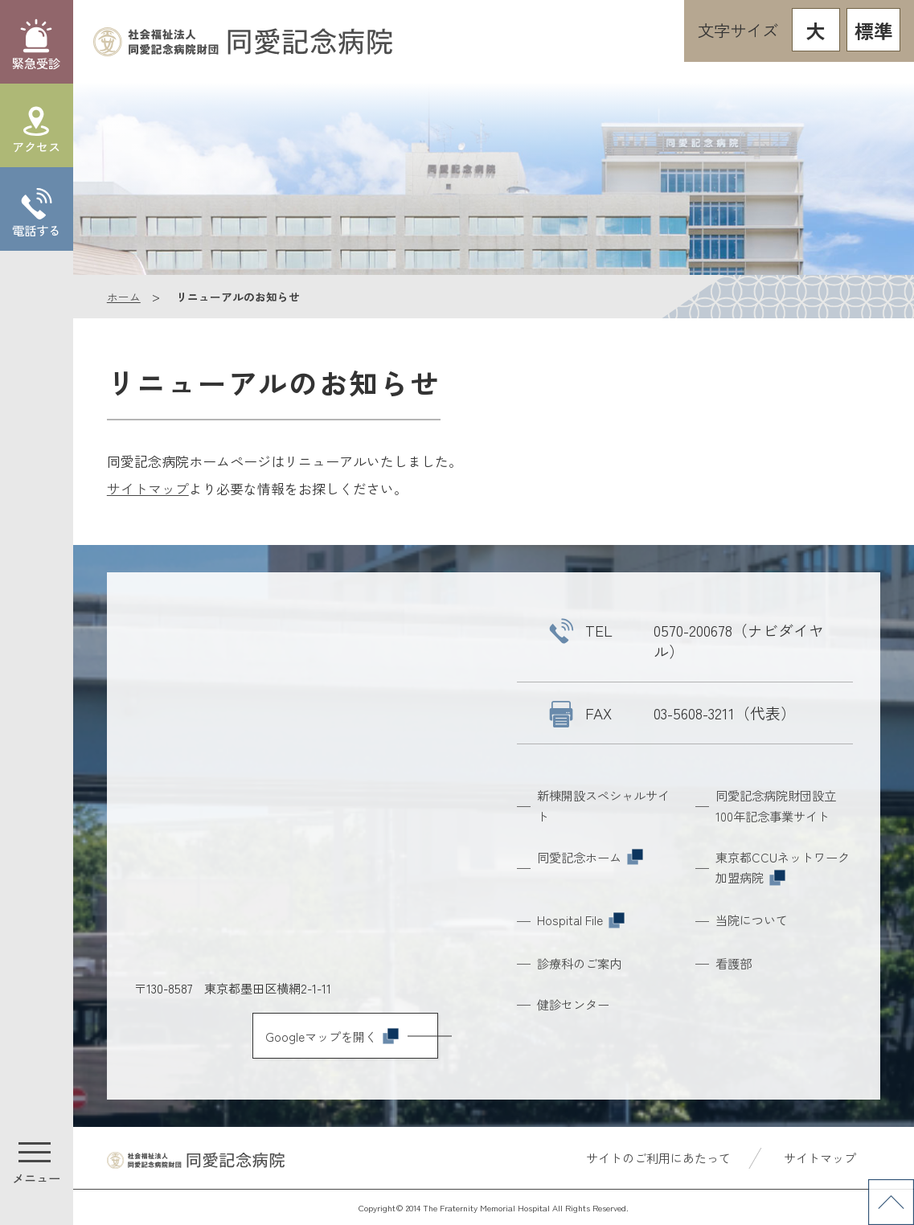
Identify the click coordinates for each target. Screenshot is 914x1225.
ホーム (124, 297)
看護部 (733, 963)
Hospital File (581, 919)
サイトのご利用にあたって (657, 1157)
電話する (36, 230)
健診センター (573, 1004)
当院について (751, 919)
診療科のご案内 (579, 963)
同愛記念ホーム (590, 857)
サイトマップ (148, 488)
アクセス (36, 146)
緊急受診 (36, 63)
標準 (874, 30)
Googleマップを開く (332, 1036)
